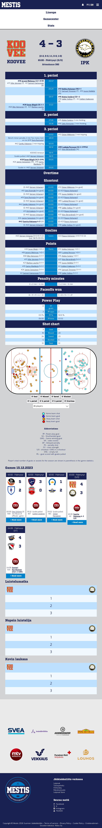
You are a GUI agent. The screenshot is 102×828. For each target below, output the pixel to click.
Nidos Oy (58, 825)
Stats (51, 25)
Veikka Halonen (68, 89)
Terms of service (51, 823)
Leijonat (57, 783)
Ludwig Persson (69, 147)
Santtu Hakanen (25, 144)
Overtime (69, 401)
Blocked (66, 397)
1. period (32, 401)
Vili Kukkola (31, 211)
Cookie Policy (78, 823)
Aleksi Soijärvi (68, 97)
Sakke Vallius (67, 99)
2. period (44, 401)
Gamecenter (51, 19)
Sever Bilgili (32, 105)
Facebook (60, 804)
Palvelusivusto (59, 790)
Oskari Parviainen (57, 515)
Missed (44, 397)
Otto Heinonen (18, 107)
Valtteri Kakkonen (86, 99)
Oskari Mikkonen (68, 134)
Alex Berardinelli (69, 149)
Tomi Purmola (37, 140)
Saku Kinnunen (68, 123)
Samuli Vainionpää (36, 83)
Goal (34, 397)
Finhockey (58, 788)
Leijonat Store (59, 792)
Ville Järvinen (16, 83)
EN (92, 5)
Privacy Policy (66, 823)
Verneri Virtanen (37, 156)
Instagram (60, 808)
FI (88, 5)
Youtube (59, 811)
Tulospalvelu (59, 785)
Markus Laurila (38, 107)
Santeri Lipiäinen (38, 514)
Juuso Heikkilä (89, 91)
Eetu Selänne (17, 512)
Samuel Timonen (69, 91)
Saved (55, 397)
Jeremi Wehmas (28, 81)
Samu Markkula (39, 163)
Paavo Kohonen (70, 191)
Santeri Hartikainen (17, 569)
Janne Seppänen (23, 162)
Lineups (51, 12)
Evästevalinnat (92, 823)
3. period (57, 401)
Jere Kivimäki (30, 191)
